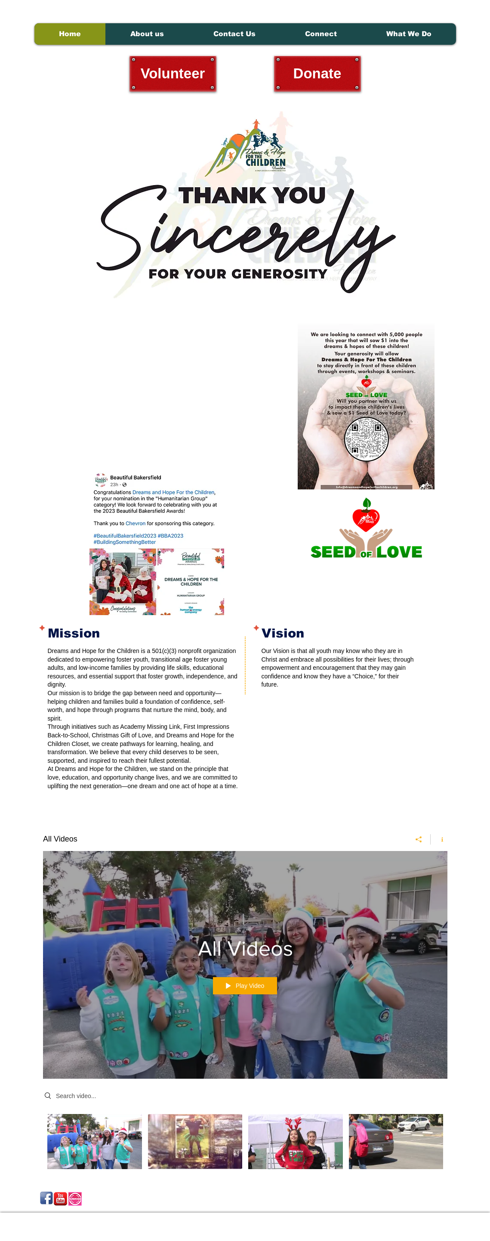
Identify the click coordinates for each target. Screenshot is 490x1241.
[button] (408, 34)
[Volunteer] (172, 74)
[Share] (419, 839)
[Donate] (317, 74)
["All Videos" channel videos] (245, 1143)
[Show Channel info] (439, 839)
